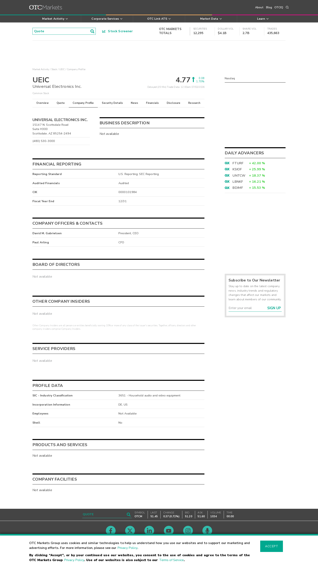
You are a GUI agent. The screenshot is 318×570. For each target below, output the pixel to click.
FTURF (237, 163)
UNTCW (238, 175)
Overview (42, 103)
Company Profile (83, 103)
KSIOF (237, 169)
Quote (61, 103)
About (259, 7)
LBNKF (237, 181)
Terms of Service (171, 560)
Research (194, 103)
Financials (152, 103)
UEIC (62, 69)
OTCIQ (278, 7)
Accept (271, 546)
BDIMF (237, 188)
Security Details (112, 103)
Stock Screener (117, 31)
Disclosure (173, 103)
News (134, 103)
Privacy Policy (127, 548)
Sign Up (274, 308)
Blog (269, 7)
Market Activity (40, 69)
